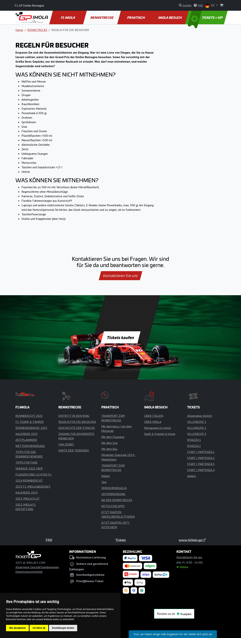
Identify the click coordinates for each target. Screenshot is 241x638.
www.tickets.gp (192, 540)
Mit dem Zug (109, 443)
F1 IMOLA (68, 17)
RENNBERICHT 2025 (29, 416)
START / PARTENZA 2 (201, 458)
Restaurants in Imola (157, 428)
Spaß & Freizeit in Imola (159, 434)
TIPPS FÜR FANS (26, 462)
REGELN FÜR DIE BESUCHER (77, 422)
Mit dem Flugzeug (112, 437)
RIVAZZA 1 (194, 440)
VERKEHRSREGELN (114, 488)
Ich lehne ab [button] (39, 628)
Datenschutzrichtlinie (29, 572)
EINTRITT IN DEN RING (73, 416)
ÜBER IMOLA (152, 422)
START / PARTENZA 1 (201, 452)
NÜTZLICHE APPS (113, 506)
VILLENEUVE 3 (196, 434)
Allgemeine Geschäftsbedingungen (37, 567)
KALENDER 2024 (26, 492)
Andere (191, 476)
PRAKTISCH (136, 17)
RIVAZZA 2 (194, 446)
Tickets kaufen (120, 337)
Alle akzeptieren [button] (17, 628)
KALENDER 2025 (26, 434)
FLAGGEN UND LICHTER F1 (33, 474)
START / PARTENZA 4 (201, 470)
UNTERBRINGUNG (113, 494)
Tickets (120, 540)
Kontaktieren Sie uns (121, 275)
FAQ (49, 540)
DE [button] (210, 5)
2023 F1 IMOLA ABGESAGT (32, 486)
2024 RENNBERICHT (29, 480)
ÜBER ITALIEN (153, 416)
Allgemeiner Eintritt (199, 416)
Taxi (103, 482)
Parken (105, 476)
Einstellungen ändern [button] (63, 628)
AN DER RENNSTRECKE (116, 500)
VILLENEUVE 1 (196, 422)
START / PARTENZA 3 (201, 464)
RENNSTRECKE (102, 17)
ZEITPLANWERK (26, 440)
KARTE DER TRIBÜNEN (73, 450)
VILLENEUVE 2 (196, 428)
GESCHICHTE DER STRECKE (76, 428)
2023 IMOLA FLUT (27, 498)
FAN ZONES (66, 444)
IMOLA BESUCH (170, 17)
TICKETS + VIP (205, 17)
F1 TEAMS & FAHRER (29, 422)
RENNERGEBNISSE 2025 (31, 428)
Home (19, 30)
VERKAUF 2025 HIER (29, 468)
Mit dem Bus (109, 449)
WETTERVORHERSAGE (30, 446)
